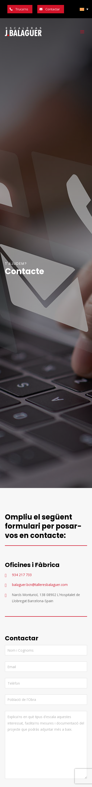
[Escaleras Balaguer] (23, 31)
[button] (19, 9)
